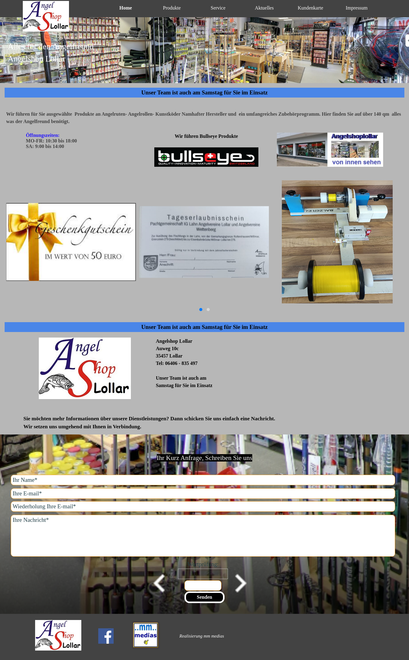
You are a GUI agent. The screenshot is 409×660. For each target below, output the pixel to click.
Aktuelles (264, 7)
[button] (200, 309)
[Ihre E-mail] (203, 493)
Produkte (172, 7)
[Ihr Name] (203, 480)
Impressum (356, 7)
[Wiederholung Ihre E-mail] (203, 506)
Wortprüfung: (202, 564)
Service (218, 7)
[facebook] (106, 636)
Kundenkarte (310, 7)
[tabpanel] (204, 56)
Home (125, 7)
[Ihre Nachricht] (203, 536)
